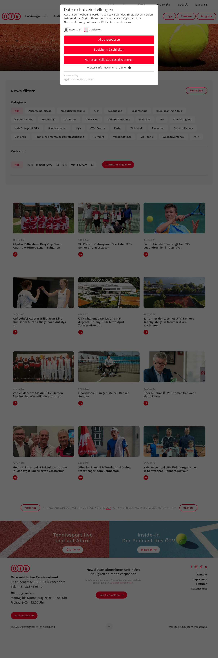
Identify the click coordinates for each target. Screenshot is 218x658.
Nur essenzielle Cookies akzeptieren (109, 60)
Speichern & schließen (109, 50)
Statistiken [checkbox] (95, 29)
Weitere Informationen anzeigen (109, 67)
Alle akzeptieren (109, 39)
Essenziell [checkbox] (75, 29)
